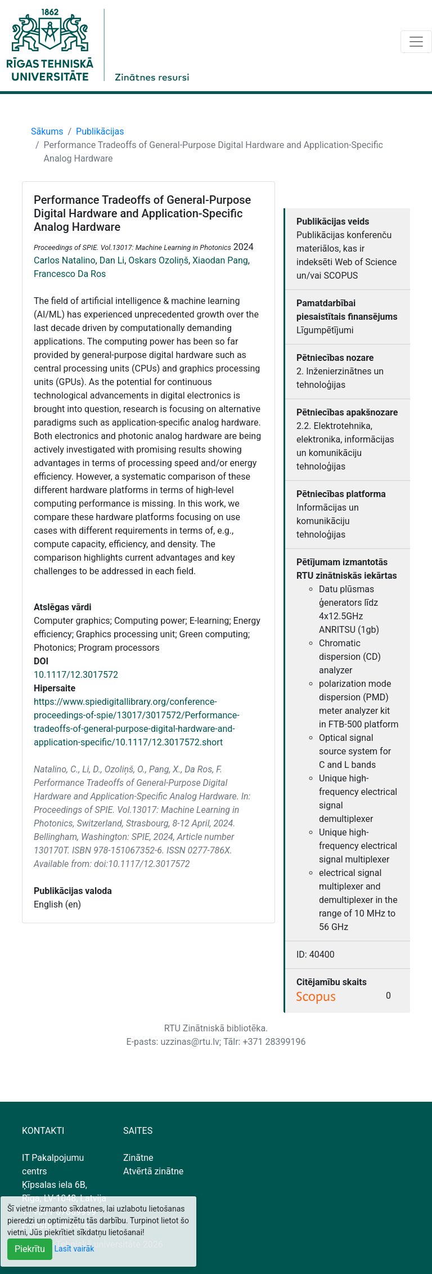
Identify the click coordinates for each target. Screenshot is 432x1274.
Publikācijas (100, 131)
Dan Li (112, 260)
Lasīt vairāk (74, 1248)
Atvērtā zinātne (153, 1171)
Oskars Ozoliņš (158, 260)
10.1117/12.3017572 (76, 674)
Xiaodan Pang (220, 260)
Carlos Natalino (65, 260)
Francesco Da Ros (70, 274)
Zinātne (138, 1157)
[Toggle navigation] (416, 41)
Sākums (47, 131)
